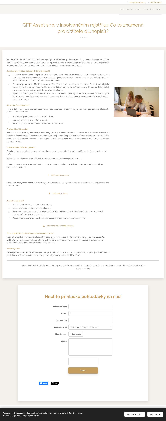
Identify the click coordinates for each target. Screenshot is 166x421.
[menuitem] (139, 9)
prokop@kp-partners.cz (137, 2)
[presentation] (83, 361)
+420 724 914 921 (155, 2)
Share (43, 383)
